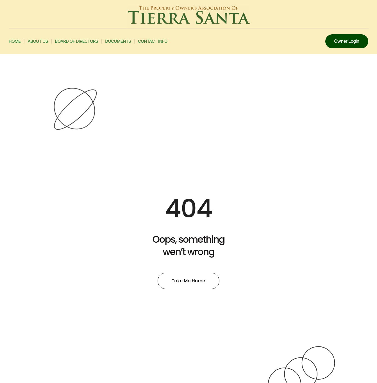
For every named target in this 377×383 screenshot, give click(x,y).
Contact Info (152, 41)
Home (15, 41)
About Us (38, 41)
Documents (118, 41)
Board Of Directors (76, 41)
